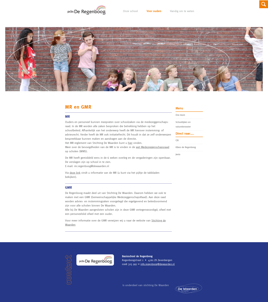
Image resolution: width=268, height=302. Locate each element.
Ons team (180, 115)
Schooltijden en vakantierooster (183, 124)
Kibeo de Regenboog (186, 147)
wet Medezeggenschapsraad (152, 147)
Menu (179, 108)
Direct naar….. (185, 133)
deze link (75, 172)
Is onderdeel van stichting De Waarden (164, 288)
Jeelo (178, 154)
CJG (177, 140)
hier (130, 142)
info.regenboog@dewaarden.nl (157, 264)
